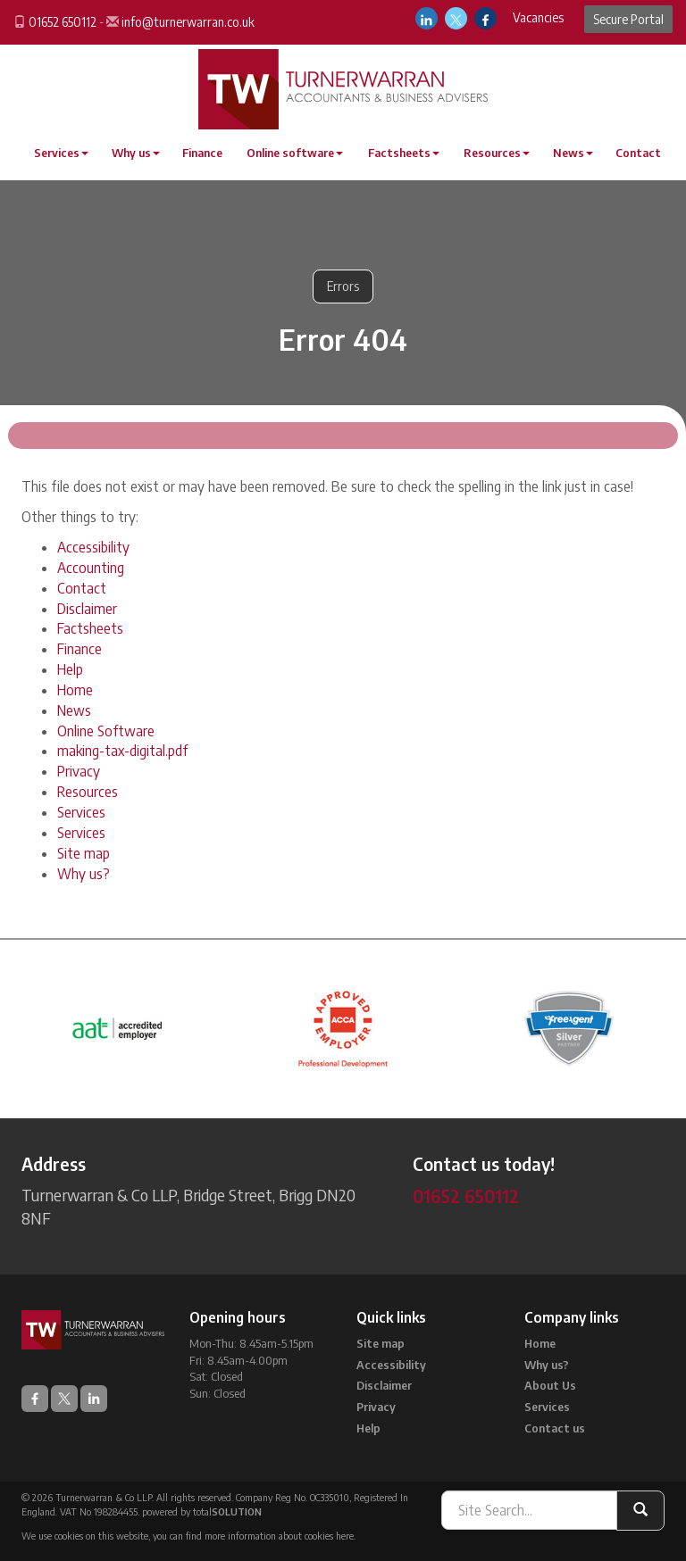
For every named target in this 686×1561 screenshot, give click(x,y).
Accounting (90, 568)
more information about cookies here (279, 1535)
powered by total (202, 1511)
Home (75, 690)
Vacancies (538, 17)
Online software (295, 152)
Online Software (106, 731)
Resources (497, 152)
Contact (638, 152)
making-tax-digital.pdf (122, 751)
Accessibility (93, 547)
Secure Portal (628, 19)
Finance (202, 152)
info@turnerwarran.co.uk (188, 21)
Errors (343, 286)
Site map (83, 853)
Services (61, 152)
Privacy (78, 771)
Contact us (554, 1428)
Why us (136, 152)
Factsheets (403, 152)
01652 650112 (62, 21)
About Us (550, 1385)
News (573, 152)
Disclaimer (87, 609)
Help (70, 669)
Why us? (83, 874)
